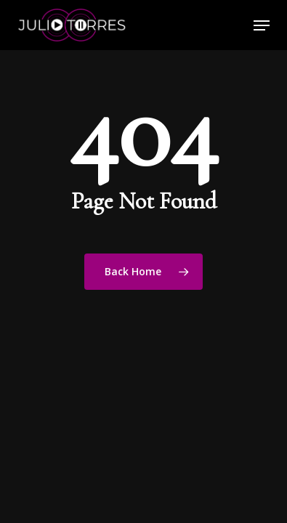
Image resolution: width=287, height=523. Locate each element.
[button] (262, 25)
